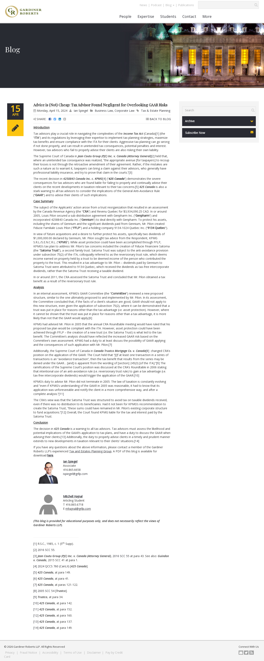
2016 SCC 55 (46, 550)
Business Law (104, 111)
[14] (136, 441)
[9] (158, 363)
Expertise (146, 16)
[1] (157, 133)
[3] (130, 172)
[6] (90, 318)
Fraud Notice (29, 652)
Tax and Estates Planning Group (90, 451)
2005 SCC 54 (46, 591)
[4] (104, 179)
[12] (63, 412)
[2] (153, 156)
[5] (137, 187)
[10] (136, 375)
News (143, 5)
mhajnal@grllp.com (78, 509)
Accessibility (50, 652)
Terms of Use (72, 652)
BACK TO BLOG (158, 119)
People (125, 16)
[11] (61, 394)
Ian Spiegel (81, 111)
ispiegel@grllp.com (75, 474)
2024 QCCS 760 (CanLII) (53, 566)
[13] (63, 437)
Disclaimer (94, 652)
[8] (147, 351)
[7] (110, 345)
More (207, 16)
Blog (169, 5)
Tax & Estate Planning (155, 111)
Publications (186, 5)
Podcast (156, 5)
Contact (189, 16)
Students (168, 16)
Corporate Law (124, 111)
